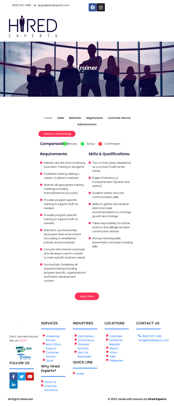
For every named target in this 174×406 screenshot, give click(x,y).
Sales (60, 118)
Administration (87, 124)
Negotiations (94, 118)
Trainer (48, 118)
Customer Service (119, 118)
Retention (75, 118)
